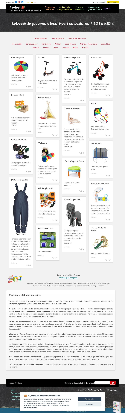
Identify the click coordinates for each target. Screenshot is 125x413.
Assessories (94, 8)
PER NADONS (41, 38)
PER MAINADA (58, 38)
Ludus (15, 7)
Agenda (107, 9)
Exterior (85, 47)
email (97, 383)
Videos (46, 47)
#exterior (14, 84)
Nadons (65, 47)
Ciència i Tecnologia (88, 44)
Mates (75, 47)
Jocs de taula (70, 44)
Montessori (46, 44)
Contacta (18, 383)
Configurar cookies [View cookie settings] (19, 396)
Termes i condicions (19, 393)
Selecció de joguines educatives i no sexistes (50, 23)
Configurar (89, 404)
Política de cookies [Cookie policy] (30, 407)
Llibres (55, 47)
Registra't (113, 2)
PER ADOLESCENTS (77, 38)
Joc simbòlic (16, 44)
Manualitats (105, 44)
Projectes (50, 8)
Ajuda (12, 383)
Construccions (31, 44)
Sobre (13, 390)
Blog (39, 390)
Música (36, 47)
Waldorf (58, 44)
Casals (18, 400)
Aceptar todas (89, 399)
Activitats (64, 8)
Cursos (79, 8)
